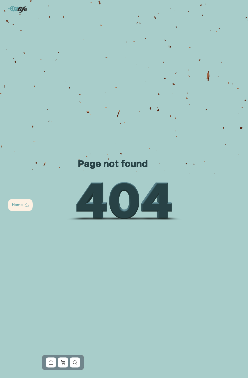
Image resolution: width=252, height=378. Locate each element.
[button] (20, 205)
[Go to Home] (18, 9)
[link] (51, 362)
